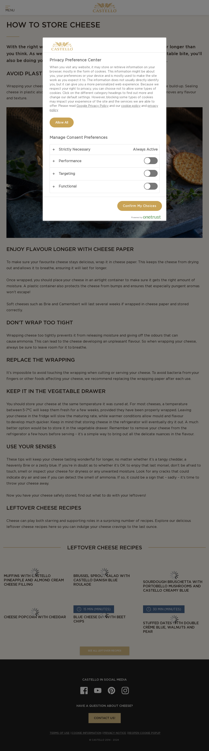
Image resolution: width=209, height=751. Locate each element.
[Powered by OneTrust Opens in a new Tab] (147, 218)
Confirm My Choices (139, 206)
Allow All (61, 122)
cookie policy (130, 105)
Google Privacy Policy (92, 105)
